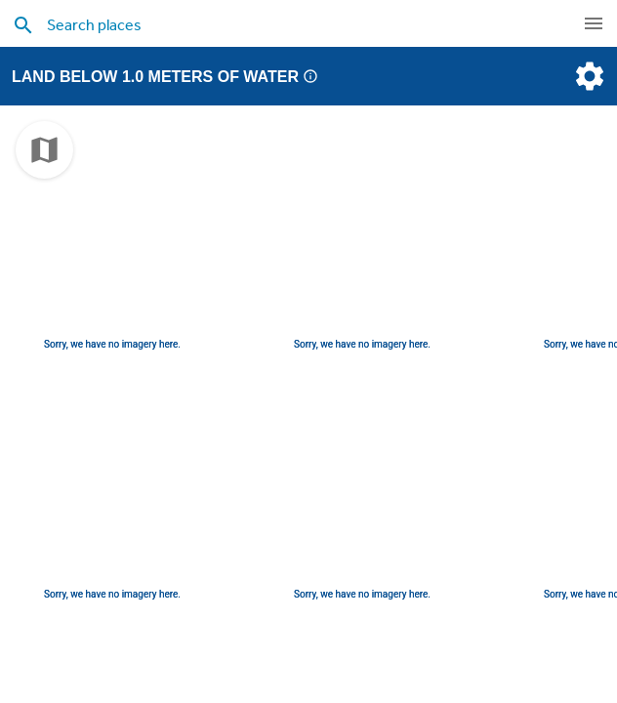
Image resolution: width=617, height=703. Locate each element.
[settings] (587, 76)
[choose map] (44, 150)
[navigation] (593, 23)
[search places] (280, 24)
